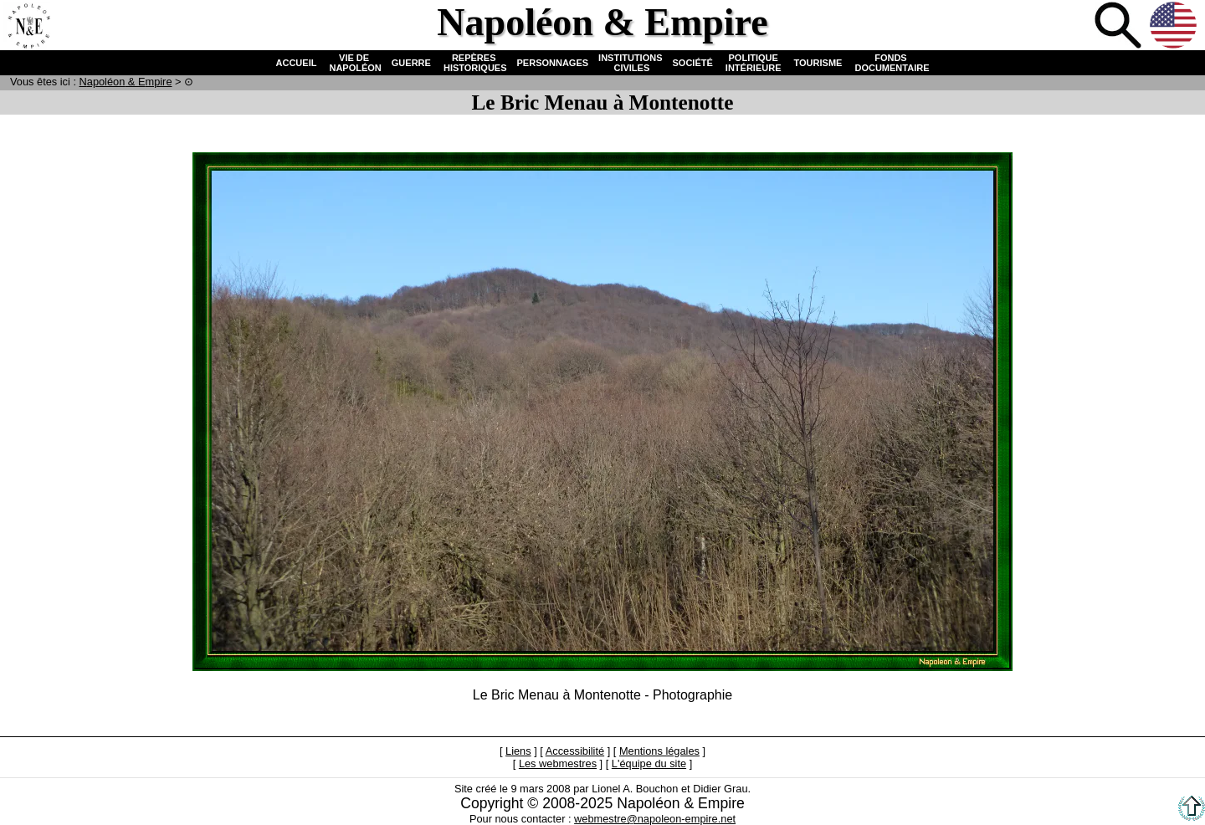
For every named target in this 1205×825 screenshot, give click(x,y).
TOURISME (818, 63)
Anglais (1175, 27)
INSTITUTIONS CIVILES (630, 63)
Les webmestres (558, 763)
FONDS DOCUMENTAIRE (890, 63)
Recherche (1120, 27)
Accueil (28, 27)
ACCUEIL (296, 63)
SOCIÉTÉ (693, 63)
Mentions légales (659, 751)
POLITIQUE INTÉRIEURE (753, 63)
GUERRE (411, 63)
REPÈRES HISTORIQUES (474, 63)
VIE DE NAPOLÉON (353, 63)
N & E (125, 81)
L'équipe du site (649, 763)
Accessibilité (575, 751)
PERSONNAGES (553, 63)
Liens (518, 751)
